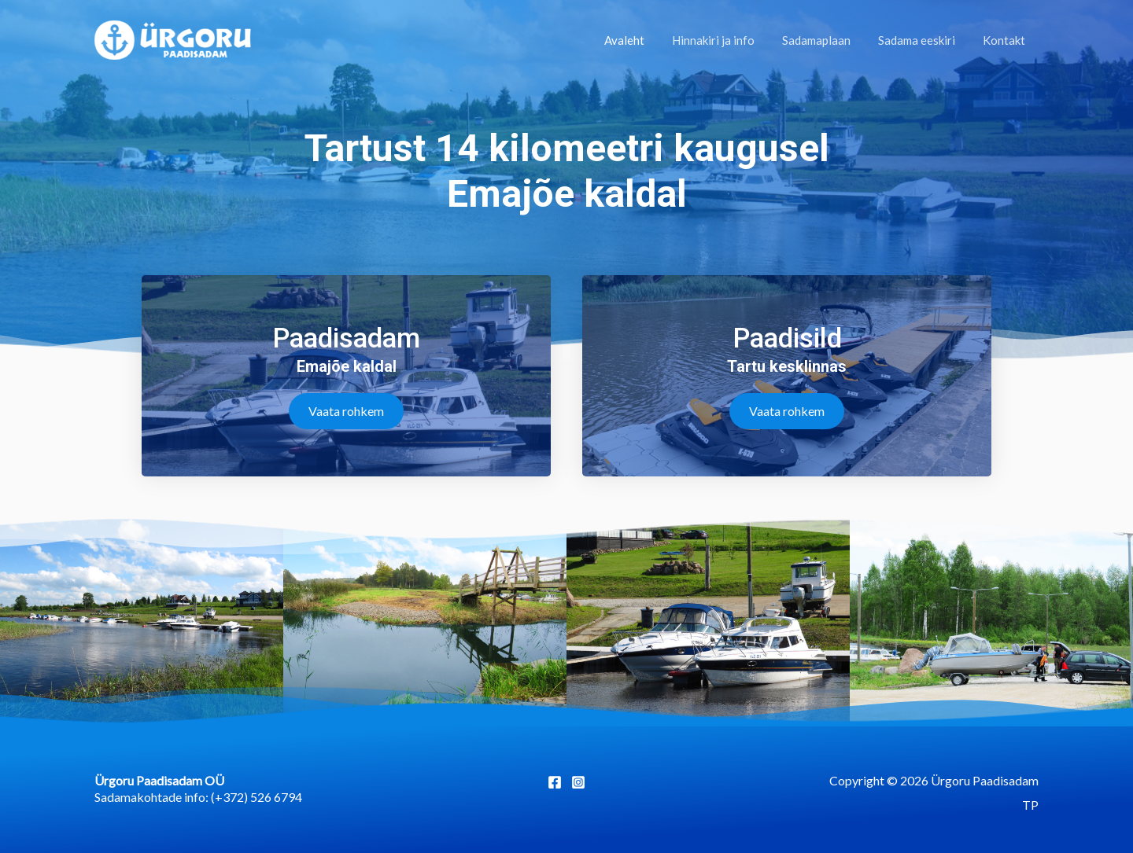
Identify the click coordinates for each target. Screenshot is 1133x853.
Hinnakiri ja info (726, 40)
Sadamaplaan (826, 40)
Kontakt (1005, 40)
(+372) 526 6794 (256, 796)
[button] (346, 411)
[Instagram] (578, 782)
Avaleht (642, 40)
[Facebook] (555, 782)
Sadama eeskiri (922, 40)
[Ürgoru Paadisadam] (173, 38)
